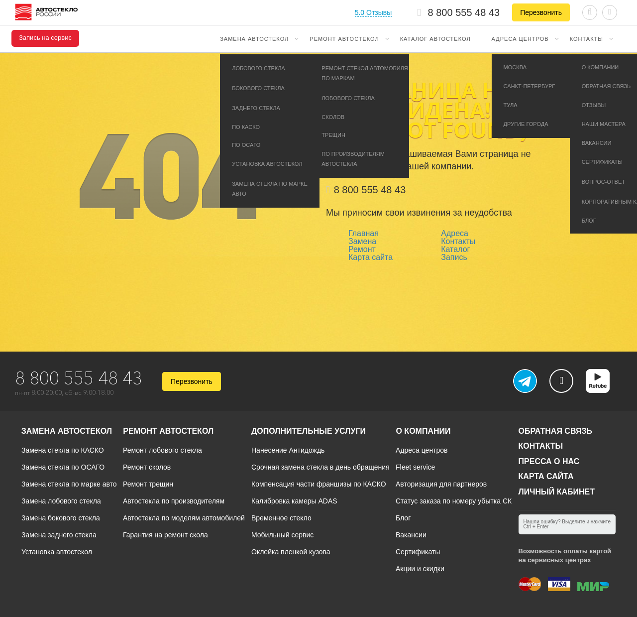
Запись (454, 257)
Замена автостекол (254, 39)
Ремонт (362, 249)
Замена (362, 241)
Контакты (586, 39)
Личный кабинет (557, 492)
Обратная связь (556, 431)
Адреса (454, 233)
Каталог (455, 249)
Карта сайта (370, 257)
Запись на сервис (45, 38)
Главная (363, 233)
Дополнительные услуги (308, 431)
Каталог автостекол (435, 39)
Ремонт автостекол (344, 39)
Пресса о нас (549, 461)
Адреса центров (520, 39)
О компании (423, 431)
